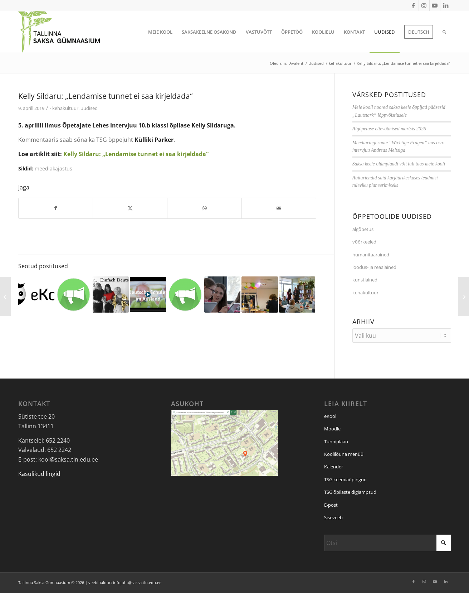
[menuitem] (160, 32)
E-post (331, 505)
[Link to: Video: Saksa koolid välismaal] (148, 294)
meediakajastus (53, 168)
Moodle (332, 428)
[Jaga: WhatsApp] (204, 208)
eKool (330, 416)
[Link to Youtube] (435, 5)
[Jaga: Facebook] (56, 208)
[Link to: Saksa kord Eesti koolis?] (111, 294)
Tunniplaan (336, 441)
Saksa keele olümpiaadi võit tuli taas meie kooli (398, 164)
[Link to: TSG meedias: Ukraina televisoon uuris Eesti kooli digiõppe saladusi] (297, 294)
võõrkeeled (364, 241)
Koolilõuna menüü (343, 454)
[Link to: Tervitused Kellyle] (259, 294)
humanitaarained (370, 254)
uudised (89, 108)
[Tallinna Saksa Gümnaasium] (59, 32)
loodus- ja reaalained (374, 267)
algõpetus (362, 229)
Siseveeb (333, 517)
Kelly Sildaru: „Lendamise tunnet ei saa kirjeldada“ (136, 154)
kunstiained (364, 279)
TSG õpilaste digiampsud (350, 492)
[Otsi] (444, 32)
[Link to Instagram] (424, 5)
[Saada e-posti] (279, 208)
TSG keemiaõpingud (345, 479)
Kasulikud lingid (39, 474)
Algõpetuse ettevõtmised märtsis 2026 (389, 128)
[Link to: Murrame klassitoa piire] (185, 294)
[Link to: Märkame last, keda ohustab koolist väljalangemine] (36, 294)
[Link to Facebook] (413, 5)
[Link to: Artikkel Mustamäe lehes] (73, 294)
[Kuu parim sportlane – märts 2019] (5, 296)
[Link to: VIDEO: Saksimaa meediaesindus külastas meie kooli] (222, 294)
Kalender (333, 466)
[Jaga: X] (130, 208)
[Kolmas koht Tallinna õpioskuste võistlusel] (463, 296)
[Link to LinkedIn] (445, 5)
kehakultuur (65, 108)
